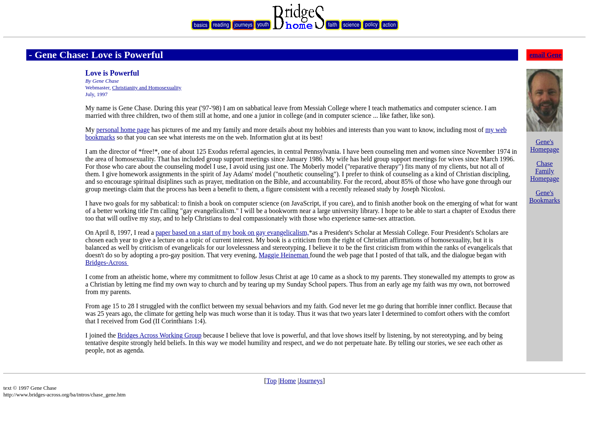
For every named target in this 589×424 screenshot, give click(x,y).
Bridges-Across (107, 262)
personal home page (123, 129)
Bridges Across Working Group (159, 335)
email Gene (545, 54)
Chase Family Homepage (544, 171)
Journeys (311, 380)
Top (271, 380)
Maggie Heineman (284, 255)
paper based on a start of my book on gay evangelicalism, (232, 232)
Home (287, 380)
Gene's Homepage (544, 145)
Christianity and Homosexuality (146, 87)
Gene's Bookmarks (544, 196)
